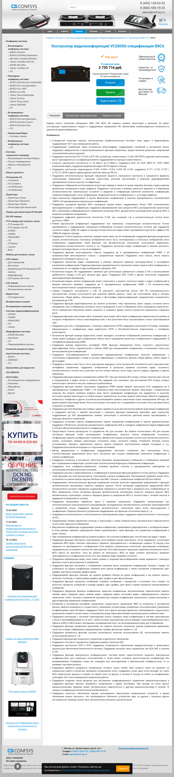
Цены (50, 31)
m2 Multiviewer (15, 190)
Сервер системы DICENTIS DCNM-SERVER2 (22, 640)
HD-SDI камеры (14, 216)
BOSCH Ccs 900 (17, 92)
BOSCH (11, 357)
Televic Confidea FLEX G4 (22, 61)
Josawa (11, 247)
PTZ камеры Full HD (18, 227)
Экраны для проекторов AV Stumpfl (24, 212)
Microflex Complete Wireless (23, 58)
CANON (11, 234)
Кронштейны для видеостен (20, 367)
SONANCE (13, 360)
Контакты (122, 31)
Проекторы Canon (17, 198)
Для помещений (16, 262)
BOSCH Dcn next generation (23, 85)
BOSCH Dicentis (17, 52)
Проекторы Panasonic (19, 201)
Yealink (11, 327)
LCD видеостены (16, 297)
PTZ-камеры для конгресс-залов (23, 221)
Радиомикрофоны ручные (21, 344)
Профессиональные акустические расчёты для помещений (19, 546)
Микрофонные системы (18, 331)
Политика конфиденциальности (133, 748)
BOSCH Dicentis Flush (20, 125)
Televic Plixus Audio (19, 101)
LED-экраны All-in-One (18, 278)
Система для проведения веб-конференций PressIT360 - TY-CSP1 (22, 598)
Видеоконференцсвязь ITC (113, 38)
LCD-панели (12, 283)
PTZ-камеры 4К (16, 224)
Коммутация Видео (18, 133)
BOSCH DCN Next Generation (23, 55)
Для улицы (13, 265)
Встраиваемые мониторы (19, 306)
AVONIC (12, 230)
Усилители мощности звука (20, 349)
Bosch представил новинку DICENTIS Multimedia (19, 515)
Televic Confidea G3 (19, 68)
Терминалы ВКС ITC (139, 38)
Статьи (108, 31)
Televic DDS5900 (18, 105)
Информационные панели (21, 286)
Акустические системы (18, 353)
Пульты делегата (15, 172)
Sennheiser (13, 338)
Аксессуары (12, 377)
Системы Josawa (18, 136)
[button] (89, 55)
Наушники (13, 383)
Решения (79, 31)
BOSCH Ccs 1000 (18, 88)
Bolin (10, 250)
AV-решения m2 (14, 177)
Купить (110, 92)
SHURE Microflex (18, 65)
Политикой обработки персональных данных (86, 770)
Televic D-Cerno (17, 98)
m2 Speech (13, 180)
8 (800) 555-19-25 (152, 8)
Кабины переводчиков (19, 164)
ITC (11, 71)
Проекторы (12, 194)
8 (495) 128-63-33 (152, 3)
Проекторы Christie (17, 204)
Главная (50, 38)
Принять (122, 768)
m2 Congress (14, 183)
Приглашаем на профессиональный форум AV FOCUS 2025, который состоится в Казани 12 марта (22, 530)
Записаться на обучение (22, 496)
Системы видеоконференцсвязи (22, 311)
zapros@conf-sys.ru (153, 12)
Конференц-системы (16, 41)
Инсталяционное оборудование (24, 380)
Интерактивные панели (20, 289)
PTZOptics (13, 243)
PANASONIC (14, 237)
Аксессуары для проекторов (22, 207)
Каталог (60, 38)
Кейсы (11, 390)
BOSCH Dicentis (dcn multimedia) (26, 82)
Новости (64, 31)
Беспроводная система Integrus (24, 158)
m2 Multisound (15, 186)
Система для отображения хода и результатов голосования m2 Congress (22, 726)
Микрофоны (14, 386)
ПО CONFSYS (12, 372)
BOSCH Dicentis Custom (21, 122)
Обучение (93, 31)
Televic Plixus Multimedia (22, 95)
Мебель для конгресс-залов (20, 254)
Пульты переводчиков (19, 161)
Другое (11, 393)
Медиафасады (15, 275)
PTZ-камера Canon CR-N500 (22, 691)
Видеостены (12, 294)
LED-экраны (12, 259)
